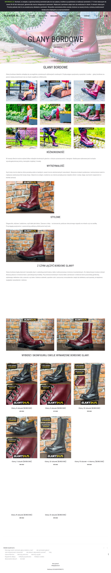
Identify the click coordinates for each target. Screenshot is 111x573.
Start (23, 16)
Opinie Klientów (9, 554)
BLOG (71, 16)
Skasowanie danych (11, 559)
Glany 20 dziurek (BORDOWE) (55, 461)
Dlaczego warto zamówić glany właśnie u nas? (19, 550)
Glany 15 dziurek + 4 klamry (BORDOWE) (89, 461)
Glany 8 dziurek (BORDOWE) (21, 408)
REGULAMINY (54, 16)
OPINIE (78, 16)
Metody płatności (23, 554)
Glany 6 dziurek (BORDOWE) (55, 408)
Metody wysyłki (35, 554)
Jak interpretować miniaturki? (14, 552)
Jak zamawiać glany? (42, 550)
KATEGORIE (32, 16)
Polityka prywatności (25, 557)
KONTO (64, 16)
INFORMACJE (43, 16)
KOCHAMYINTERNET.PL (58, 569)
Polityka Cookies (39, 557)
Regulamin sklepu (10, 557)
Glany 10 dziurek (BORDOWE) (55, 515)
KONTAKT (87, 16)
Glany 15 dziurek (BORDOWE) (21, 515)
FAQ (50, 552)
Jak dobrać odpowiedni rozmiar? (36, 552)
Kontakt (22, 559)
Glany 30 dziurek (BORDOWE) (89, 408)
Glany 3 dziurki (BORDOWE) (22, 461)
